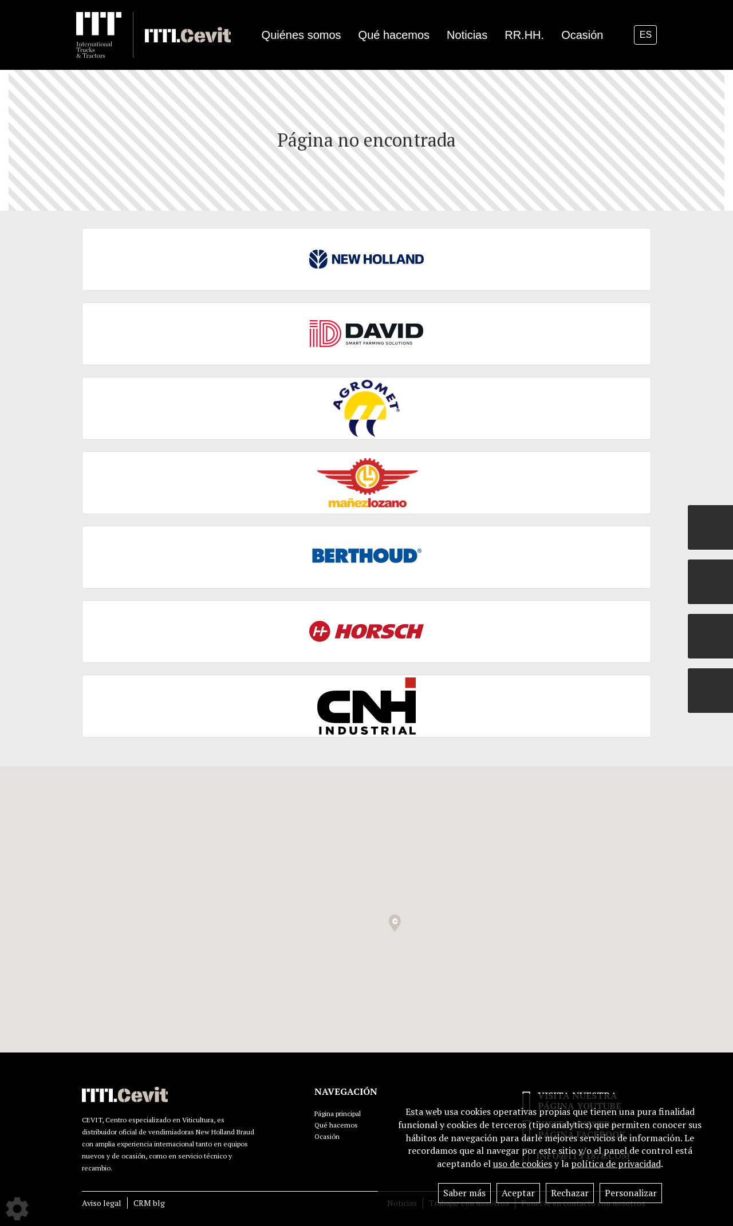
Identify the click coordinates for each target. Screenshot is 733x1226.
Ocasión (582, 35)
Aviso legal (101, 1202)
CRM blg (149, 1202)
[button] (395, 923)
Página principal (337, 1113)
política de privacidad (616, 1163)
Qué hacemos (336, 1125)
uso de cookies (522, 1163)
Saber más (464, 1192)
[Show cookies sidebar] (17, 1208)
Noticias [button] (467, 35)
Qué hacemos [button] (394, 35)
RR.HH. (524, 35)
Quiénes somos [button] (301, 35)
